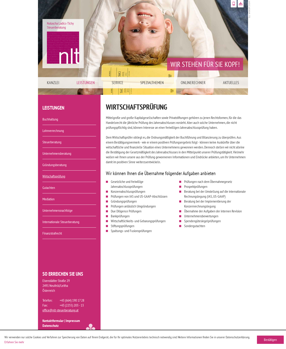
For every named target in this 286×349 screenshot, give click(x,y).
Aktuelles (231, 82)
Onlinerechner (193, 82)
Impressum (73, 320)
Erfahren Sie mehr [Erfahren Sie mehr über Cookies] (14, 342)
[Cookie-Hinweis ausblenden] (270, 340)
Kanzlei (53, 82)
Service (117, 82)
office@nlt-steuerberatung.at (60, 310)
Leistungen (86, 82)
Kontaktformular (53, 320)
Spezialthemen (152, 82)
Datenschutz (50, 325)
